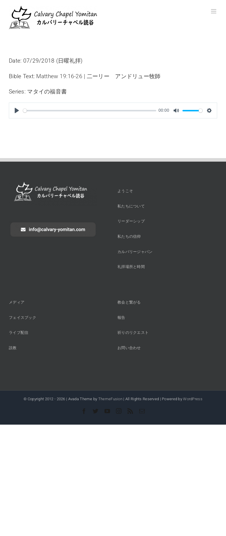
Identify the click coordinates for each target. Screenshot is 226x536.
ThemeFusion (110, 399)
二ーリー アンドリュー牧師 (124, 76)
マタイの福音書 (47, 91)
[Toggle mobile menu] (214, 11)
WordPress (192, 399)
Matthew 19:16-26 (59, 76)
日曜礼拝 (69, 60)
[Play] (16, 110)
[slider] (89, 110)
